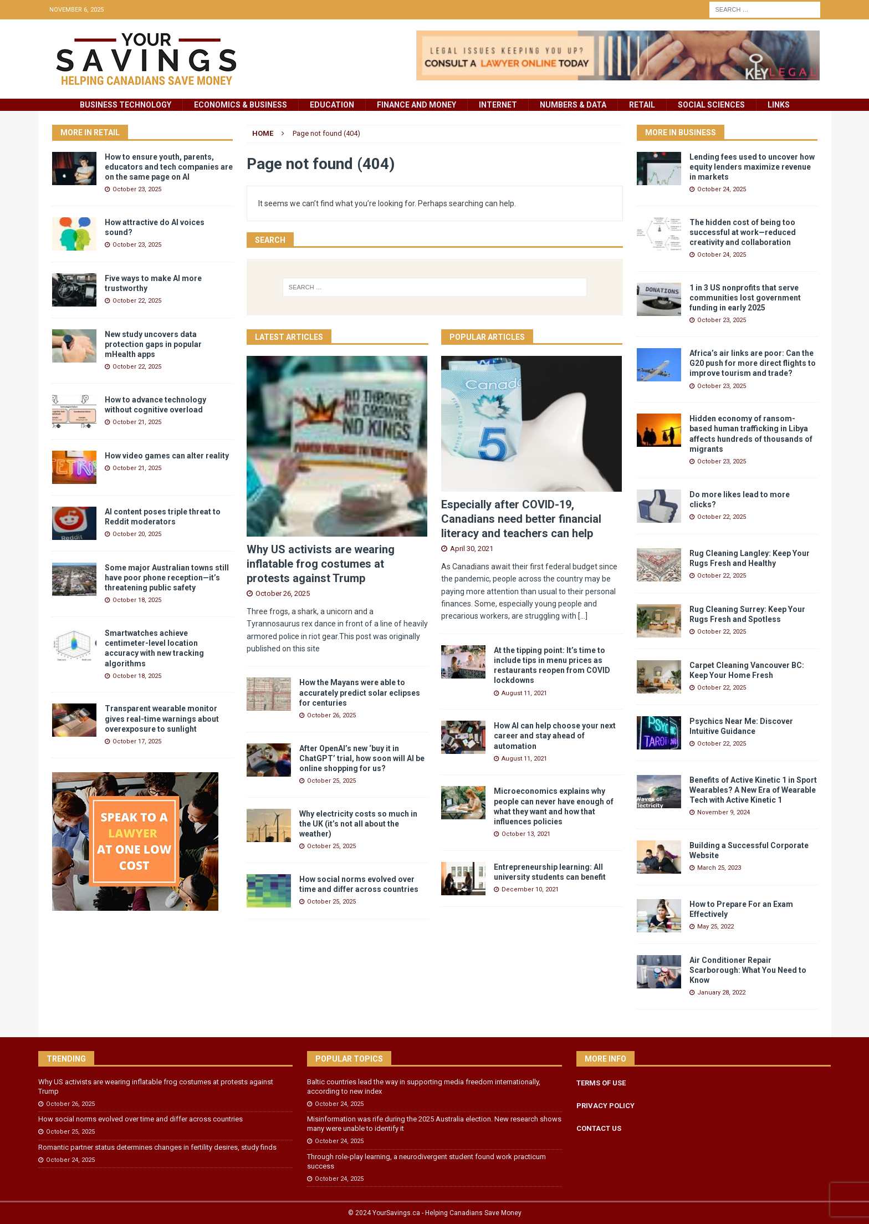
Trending (66, 1058)
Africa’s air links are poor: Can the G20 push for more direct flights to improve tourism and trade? (752, 363)
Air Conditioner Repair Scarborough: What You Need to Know (747, 970)
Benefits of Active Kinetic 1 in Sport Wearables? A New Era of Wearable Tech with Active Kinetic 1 (753, 790)
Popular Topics (349, 1058)
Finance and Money (416, 104)
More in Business (680, 132)
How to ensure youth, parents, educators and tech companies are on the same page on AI (169, 166)
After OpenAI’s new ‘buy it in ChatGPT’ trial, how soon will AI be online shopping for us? (362, 758)
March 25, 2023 (719, 867)
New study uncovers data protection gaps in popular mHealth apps (153, 344)
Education (332, 104)
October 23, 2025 (137, 189)
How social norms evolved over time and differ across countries (140, 1119)
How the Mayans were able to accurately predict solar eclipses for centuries (359, 692)
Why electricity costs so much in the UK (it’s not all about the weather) (358, 823)
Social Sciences (711, 104)
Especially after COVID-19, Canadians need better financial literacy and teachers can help (521, 519)
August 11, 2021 (524, 693)
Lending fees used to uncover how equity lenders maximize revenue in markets (752, 166)
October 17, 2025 (137, 741)
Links (779, 104)
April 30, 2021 (471, 548)
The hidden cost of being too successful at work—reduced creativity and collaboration (742, 232)
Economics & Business (240, 104)
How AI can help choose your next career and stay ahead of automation (555, 735)
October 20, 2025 (137, 534)
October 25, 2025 (331, 780)
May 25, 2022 (715, 926)
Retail (642, 104)
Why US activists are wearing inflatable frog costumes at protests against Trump (321, 564)
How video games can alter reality (167, 455)
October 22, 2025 (137, 300)
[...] (582, 615)
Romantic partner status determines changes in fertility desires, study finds (157, 1147)
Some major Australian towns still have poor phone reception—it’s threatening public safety (167, 577)
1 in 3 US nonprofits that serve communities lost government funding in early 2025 (745, 297)
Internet (498, 104)
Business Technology (125, 104)
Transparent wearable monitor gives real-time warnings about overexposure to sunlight (162, 718)
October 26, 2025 (282, 593)
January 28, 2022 (721, 992)
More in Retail (90, 132)
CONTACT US (598, 1128)
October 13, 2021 (526, 834)
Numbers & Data (573, 104)
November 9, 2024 (723, 812)
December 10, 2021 (530, 889)
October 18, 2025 (137, 600)
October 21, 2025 (137, 422)
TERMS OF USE (601, 1083)
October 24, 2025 (721, 189)
